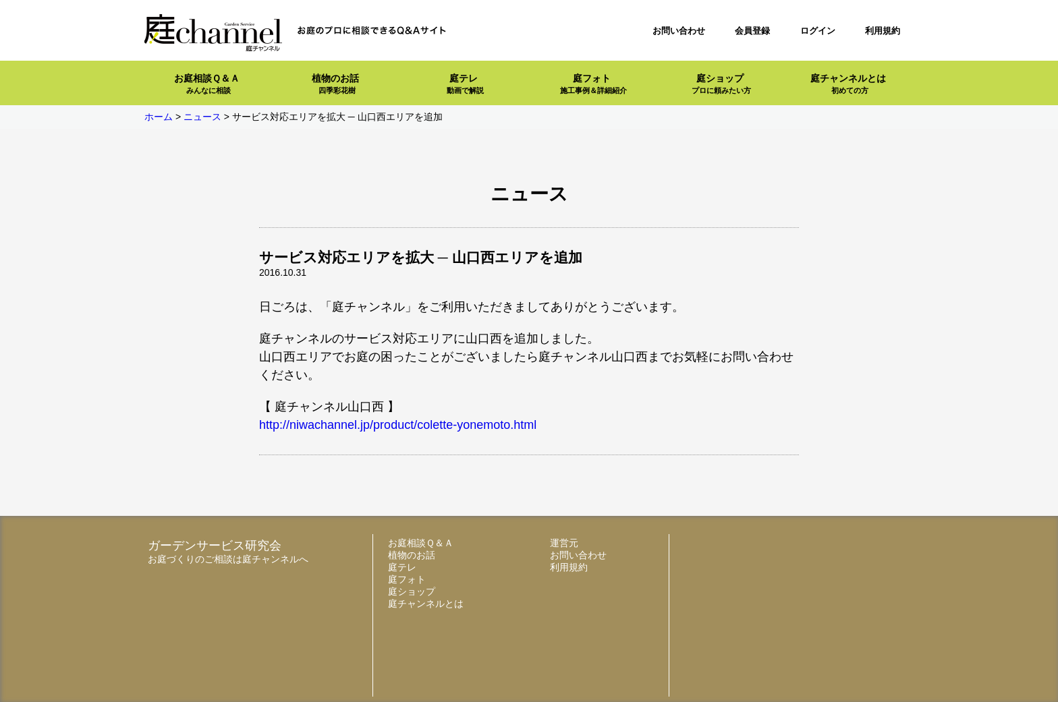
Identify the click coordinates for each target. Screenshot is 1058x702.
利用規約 (882, 31)
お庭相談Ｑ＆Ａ (207, 84)
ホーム (158, 116)
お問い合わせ (678, 31)
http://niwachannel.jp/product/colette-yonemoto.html (397, 425)
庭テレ (465, 84)
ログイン (817, 31)
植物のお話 (335, 84)
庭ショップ (721, 84)
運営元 (564, 542)
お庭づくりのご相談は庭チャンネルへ (228, 559)
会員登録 (752, 31)
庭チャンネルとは (848, 84)
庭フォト (593, 84)
